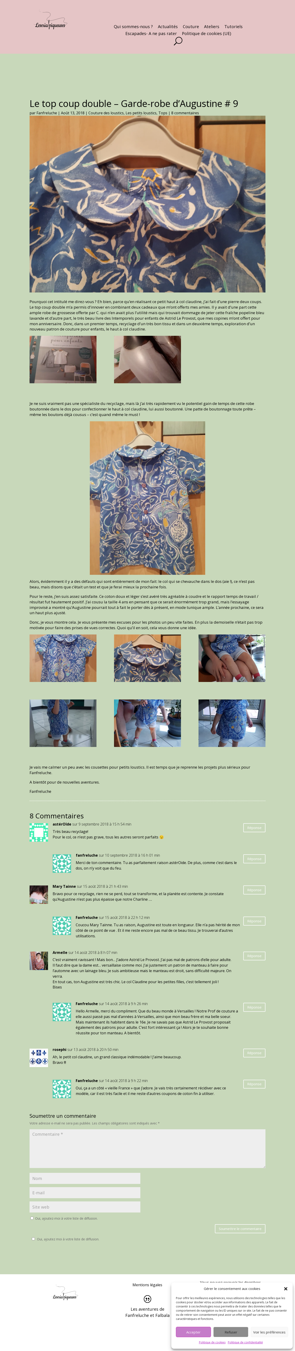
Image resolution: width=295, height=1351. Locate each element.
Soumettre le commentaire (240, 1228)
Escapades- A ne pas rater (151, 34)
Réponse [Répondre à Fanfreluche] (254, 921)
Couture (191, 27)
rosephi (59, 1049)
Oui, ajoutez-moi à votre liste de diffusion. (64, 1218)
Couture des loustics (106, 112)
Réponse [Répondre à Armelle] (254, 955)
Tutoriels (233, 27)
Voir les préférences (269, 1332)
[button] (285, 1288)
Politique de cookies (212, 1342)
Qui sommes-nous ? (133, 27)
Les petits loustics (141, 112)
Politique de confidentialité (245, 1342)
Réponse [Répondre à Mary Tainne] (254, 890)
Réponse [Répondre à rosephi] (254, 1052)
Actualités (168, 27)
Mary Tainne (64, 886)
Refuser (231, 1332)
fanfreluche (87, 855)
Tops (162, 112)
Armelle (60, 952)
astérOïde (62, 824)
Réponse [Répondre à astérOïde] (254, 827)
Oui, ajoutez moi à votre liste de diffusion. (64, 1239)
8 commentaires (185, 112)
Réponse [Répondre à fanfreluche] (254, 858)
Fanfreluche (46, 112)
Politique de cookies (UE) (206, 34)
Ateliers (211, 27)
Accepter (193, 1332)
